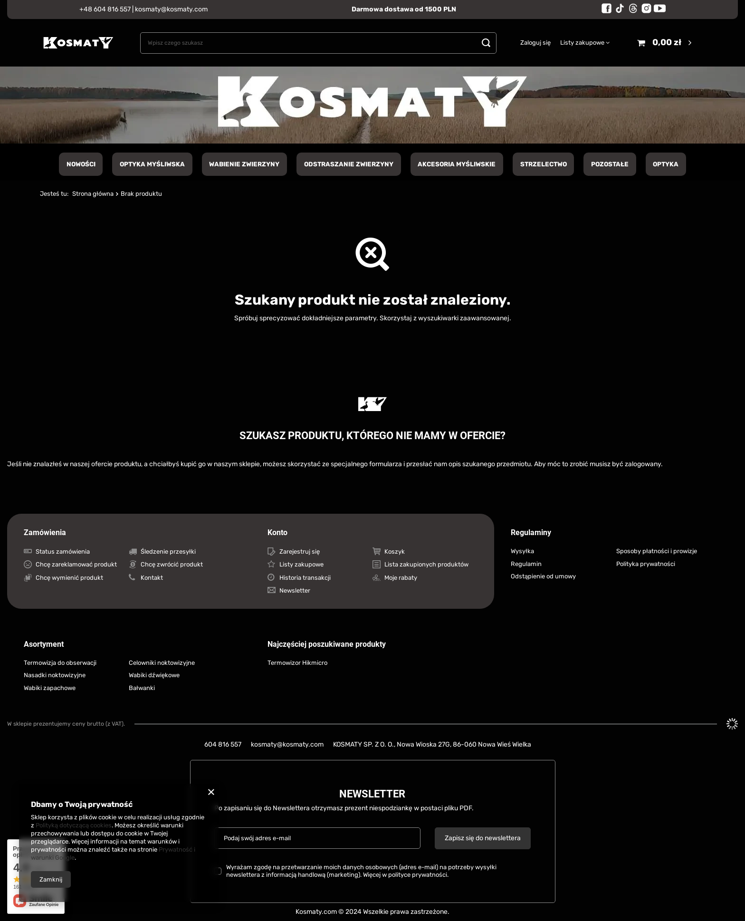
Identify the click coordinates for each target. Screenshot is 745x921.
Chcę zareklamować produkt (76, 564)
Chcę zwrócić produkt (172, 564)
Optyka (665, 164)
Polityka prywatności (645, 563)
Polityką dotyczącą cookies (74, 825)
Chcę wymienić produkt (69, 577)
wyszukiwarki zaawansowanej (463, 318)
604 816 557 (222, 744)
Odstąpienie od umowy (543, 576)
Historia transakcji (305, 577)
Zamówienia (45, 532)
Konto (277, 532)
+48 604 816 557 (105, 9)
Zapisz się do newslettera (483, 838)
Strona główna (93, 193)
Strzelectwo (543, 164)
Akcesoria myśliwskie (457, 164)
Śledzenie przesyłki (168, 551)
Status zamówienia (63, 551)
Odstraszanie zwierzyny (348, 164)
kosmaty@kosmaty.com (171, 9)
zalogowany (643, 464)
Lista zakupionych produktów (426, 564)
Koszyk (394, 551)
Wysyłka (522, 551)
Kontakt (152, 577)
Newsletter (294, 590)
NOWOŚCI (81, 164)
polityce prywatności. (418, 874)
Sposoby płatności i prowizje (656, 551)
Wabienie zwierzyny (244, 164)
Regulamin (526, 563)
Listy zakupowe (582, 42)
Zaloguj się (535, 42)
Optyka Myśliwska (152, 164)
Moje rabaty (400, 577)
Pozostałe (610, 164)
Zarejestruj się (299, 551)
